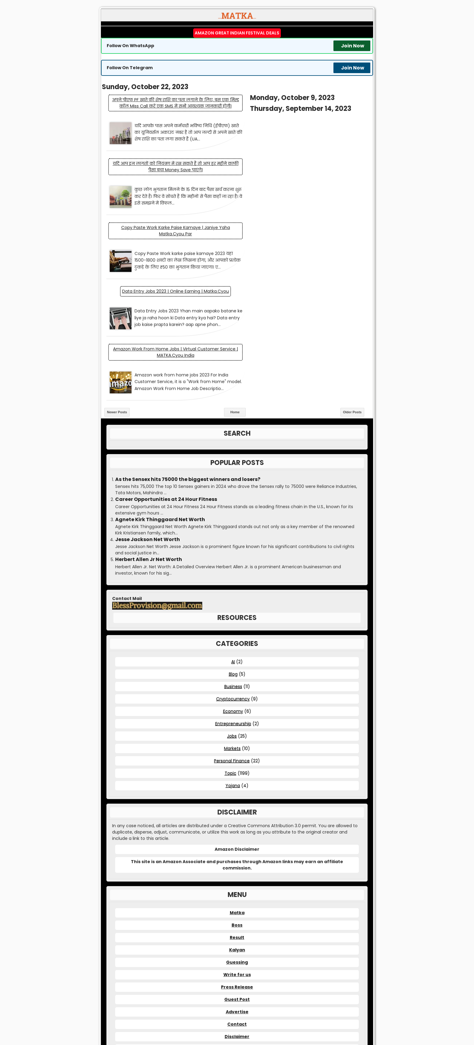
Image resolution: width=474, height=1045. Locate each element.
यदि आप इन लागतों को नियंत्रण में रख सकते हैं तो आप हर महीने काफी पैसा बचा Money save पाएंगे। (305, 113)
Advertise (237, 904)
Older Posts (352, 304)
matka (191, 994)
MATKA (247, 1013)
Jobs (232, 628)
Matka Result (229, 1018)
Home (235, 304)
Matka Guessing (301, 1018)
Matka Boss (264, 1018)
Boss (237, 817)
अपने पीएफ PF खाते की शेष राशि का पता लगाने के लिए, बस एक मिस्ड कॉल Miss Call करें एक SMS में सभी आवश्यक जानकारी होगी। (169, 105)
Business (233, 579)
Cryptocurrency (233, 591)
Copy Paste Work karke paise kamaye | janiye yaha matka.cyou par (169, 188)
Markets (232, 641)
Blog (233, 566)
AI (233, 554)
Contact (237, 917)
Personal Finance (232, 653)
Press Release (237, 879)
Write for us (237, 867)
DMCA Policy (237, 941)
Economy (233, 604)
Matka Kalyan (198, 1018)
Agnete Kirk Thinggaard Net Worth (160, 412)
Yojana (233, 678)
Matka (237, 805)
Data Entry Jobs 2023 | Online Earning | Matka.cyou (305, 185)
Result (237, 830)
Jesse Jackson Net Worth (147, 432)
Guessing (237, 855)
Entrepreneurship (233, 616)
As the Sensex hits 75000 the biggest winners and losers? (187, 372)
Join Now (352, 45)
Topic (230, 666)
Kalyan (237, 842)
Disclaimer (237, 929)
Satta (328, 1018)
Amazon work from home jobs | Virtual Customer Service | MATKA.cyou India (305, 245)
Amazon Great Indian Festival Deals (237, 33)
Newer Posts (117, 304)
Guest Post (237, 892)
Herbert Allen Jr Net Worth (148, 452)
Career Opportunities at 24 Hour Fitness (166, 392)
